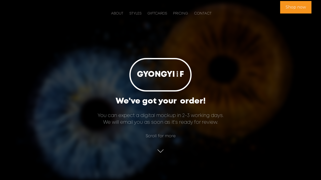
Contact (203, 13)
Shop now (296, 7)
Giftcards (157, 13)
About (117, 13)
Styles (135, 13)
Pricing (180, 13)
